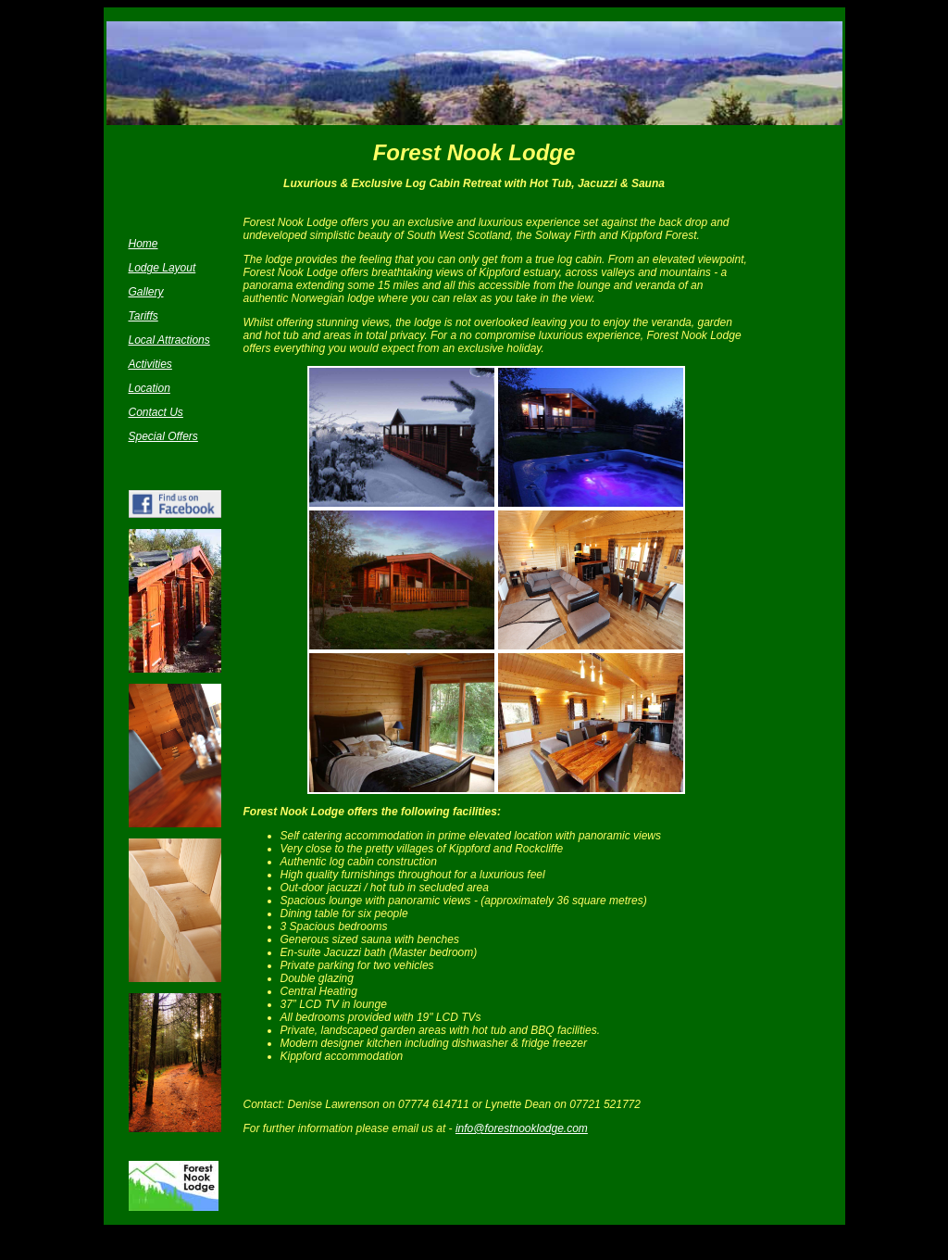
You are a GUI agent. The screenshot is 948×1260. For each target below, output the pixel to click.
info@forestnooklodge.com (521, 1128)
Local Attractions (169, 340)
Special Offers (163, 436)
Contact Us (156, 412)
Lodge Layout (162, 267)
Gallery (146, 291)
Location (149, 388)
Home (143, 243)
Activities (150, 364)
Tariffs (143, 315)
